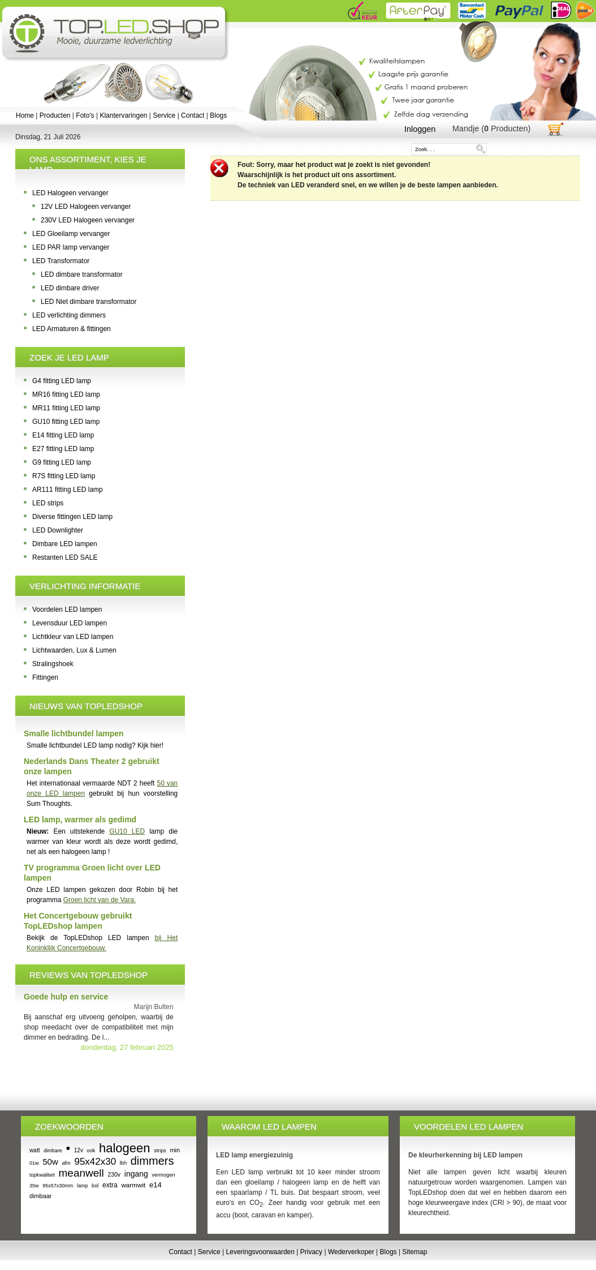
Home (25, 115)
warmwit (133, 1185)
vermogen (163, 1175)
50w (50, 1161)
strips (160, 1150)
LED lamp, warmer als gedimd (80, 819)
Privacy (311, 1252)
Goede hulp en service (66, 996)
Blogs (218, 115)
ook (91, 1150)
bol (95, 1186)
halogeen (124, 1148)
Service (164, 115)
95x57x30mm (57, 1186)
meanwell (81, 1173)
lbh (123, 1163)
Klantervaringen (123, 115)
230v (113, 1175)
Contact (192, 115)
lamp (82, 1186)
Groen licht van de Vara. (99, 900)
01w (34, 1163)
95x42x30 (95, 1161)
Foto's (85, 115)
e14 (155, 1185)
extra (110, 1185)
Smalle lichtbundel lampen (74, 733)
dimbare (53, 1150)
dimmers (152, 1161)
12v (78, 1150)
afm (66, 1163)
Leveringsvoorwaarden (260, 1252)
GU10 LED (127, 831)
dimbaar (40, 1195)
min (175, 1150)
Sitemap (414, 1252)
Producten (55, 115)
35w (34, 1186)
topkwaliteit (42, 1175)
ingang (136, 1173)
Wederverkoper (351, 1252)
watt (34, 1150)
